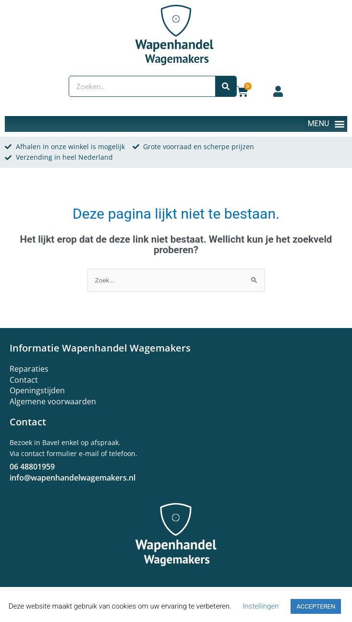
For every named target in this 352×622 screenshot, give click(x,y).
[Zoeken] (225, 86)
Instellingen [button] (261, 606)
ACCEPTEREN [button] (315, 606)
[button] (326, 124)
